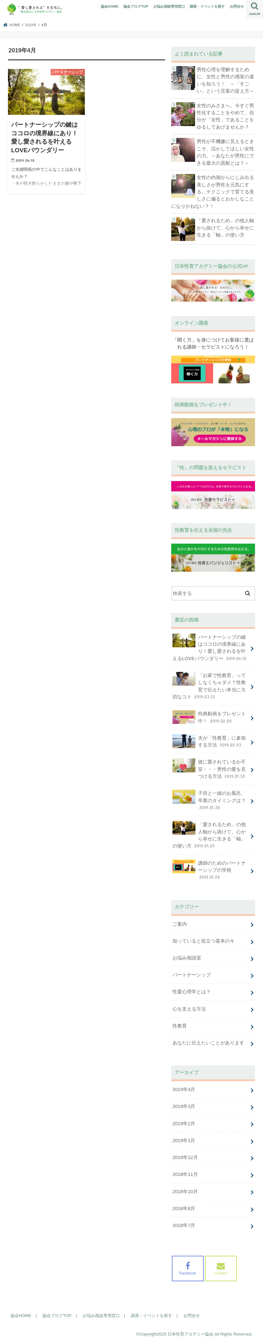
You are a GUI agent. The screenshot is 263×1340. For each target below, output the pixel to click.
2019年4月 (183, 1086)
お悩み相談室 (186, 955)
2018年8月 (183, 1204)
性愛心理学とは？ (191, 989)
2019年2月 (183, 1120)
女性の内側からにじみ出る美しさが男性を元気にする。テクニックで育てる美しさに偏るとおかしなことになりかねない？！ (212, 191)
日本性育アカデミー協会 (190, 1330)
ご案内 (179, 921)
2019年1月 (183, 1137)
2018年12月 (185, 1153)
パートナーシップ (191, 972)
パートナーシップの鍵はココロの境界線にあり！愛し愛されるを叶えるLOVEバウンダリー (210, 647)
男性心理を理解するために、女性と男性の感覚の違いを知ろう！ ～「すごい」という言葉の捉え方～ (225, 80)
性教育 (179, 1022)
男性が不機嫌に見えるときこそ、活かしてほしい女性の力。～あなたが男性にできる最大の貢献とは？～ (225, 152)
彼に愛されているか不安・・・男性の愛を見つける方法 (209, 767)
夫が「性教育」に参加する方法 (209, 740)
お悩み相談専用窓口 (169, 6)
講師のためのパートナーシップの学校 (209, 867)
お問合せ (237, 6)
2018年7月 (183, 1221)
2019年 (31, 25)
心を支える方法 (189, 1006)
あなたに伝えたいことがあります (208, 1039)
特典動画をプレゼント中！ (209, 716)
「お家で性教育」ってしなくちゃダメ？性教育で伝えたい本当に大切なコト (209, 685)
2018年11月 (185, 1170)
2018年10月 (185, 1187)
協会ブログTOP (135, 6)
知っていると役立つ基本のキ (203, 938)
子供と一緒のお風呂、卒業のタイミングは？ (209, 798)
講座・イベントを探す (207, 6)
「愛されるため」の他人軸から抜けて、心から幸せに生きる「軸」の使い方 (225, 227)
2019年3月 (183, 1103)
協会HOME (110, 6)
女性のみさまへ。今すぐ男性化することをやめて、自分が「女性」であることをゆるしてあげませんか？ (225, 116)
